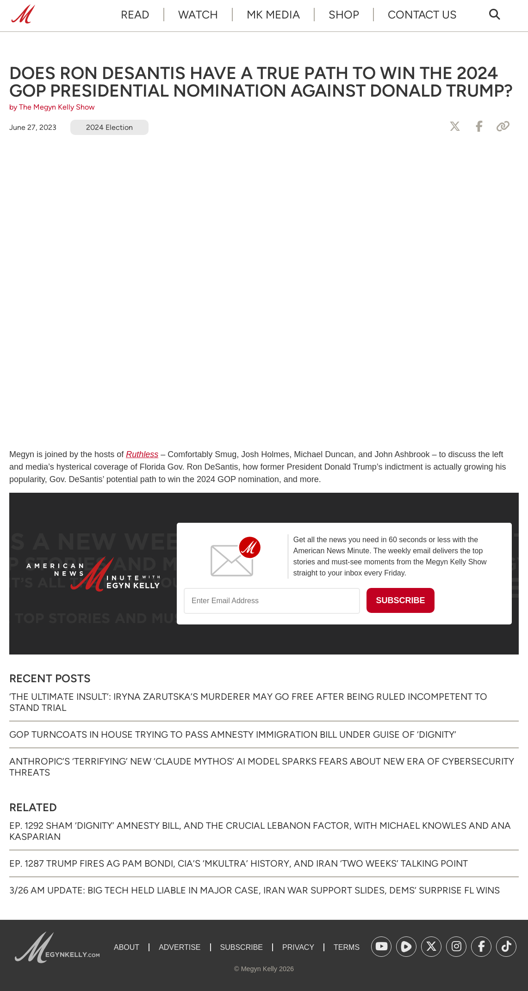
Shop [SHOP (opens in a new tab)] (344, 14)
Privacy (298, 947)
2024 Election (109, 127)
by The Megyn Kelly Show (52, 107)
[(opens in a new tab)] (381, 946)
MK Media (273, 14)
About (126, 947)
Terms (347, 947)
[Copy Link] (503, 127)
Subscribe (241, 947)
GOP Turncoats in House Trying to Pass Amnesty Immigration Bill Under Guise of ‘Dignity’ (232, 734)
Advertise (179, 947)
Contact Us (422, 14)
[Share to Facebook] (479, 127)
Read (135, 14)
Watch (198, 14)
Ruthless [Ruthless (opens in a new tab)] (142, 454)
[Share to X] (455, 127)
